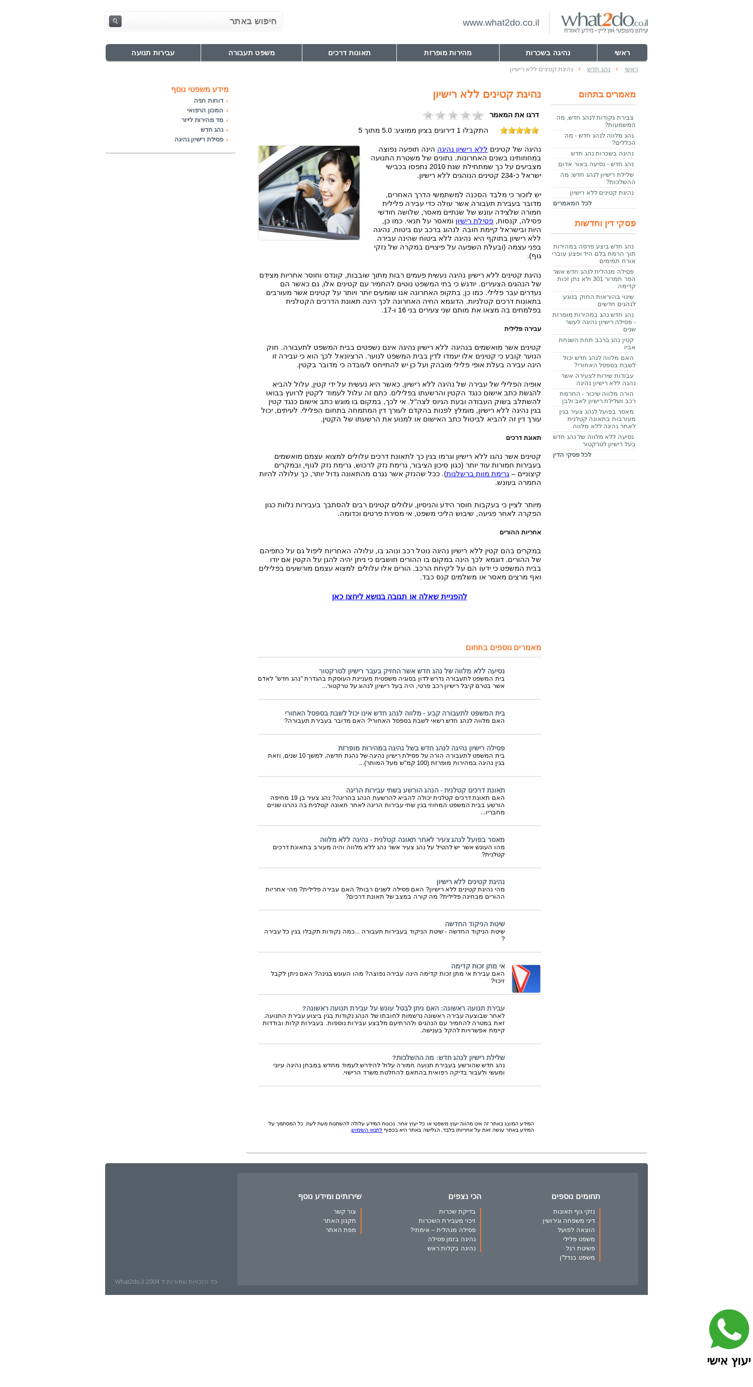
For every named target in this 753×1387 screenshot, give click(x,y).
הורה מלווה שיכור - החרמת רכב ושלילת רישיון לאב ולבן (598, 397)
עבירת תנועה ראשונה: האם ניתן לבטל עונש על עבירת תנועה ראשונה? (403, 1008)
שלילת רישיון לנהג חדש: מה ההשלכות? (448, 1057)
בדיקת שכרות (457, 1211)
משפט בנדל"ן (577, 1257)
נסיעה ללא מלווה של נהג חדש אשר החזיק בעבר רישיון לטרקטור (412, 671)
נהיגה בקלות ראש (451, 1248)
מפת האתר (341, 1229)
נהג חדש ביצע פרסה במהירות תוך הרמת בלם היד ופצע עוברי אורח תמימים (594, 254)
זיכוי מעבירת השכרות (447, 1220)
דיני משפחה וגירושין (569, 1220)
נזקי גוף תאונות (574, 1211)
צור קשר (345, 1211)
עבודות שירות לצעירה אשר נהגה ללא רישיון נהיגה (598, 379)
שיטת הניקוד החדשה (475, 924)
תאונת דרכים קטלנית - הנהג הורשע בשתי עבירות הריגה (425, 790)
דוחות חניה (208, 100)
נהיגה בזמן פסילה (452, 1239)
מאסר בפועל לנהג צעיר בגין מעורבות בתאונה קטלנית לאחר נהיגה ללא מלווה (597, 419)
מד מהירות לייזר (202, 120)
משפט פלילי (579, 1239)
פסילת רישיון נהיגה (198, 139)
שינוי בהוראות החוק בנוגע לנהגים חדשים (599, 300)
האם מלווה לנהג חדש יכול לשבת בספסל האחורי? (599, 361)
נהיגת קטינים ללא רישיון (471, 882)
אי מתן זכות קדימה (478, 966)
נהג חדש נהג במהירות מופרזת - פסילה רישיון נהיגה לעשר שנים (594, 322)
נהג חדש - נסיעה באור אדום (596, 164)
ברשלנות (477, 474)
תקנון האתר (340, 1220)
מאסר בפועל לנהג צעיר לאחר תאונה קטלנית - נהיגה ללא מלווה (412, 839)
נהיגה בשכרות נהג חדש (602, 153)
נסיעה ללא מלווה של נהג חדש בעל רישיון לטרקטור (594, 440)
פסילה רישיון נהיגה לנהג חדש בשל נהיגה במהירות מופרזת (421, 748)
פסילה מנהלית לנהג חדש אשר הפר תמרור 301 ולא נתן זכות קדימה (594, 279)
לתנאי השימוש (366, 1130)
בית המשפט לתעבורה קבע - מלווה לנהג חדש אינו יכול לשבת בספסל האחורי (395, 713)
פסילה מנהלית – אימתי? (443, 1229)
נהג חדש (212, 129)
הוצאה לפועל (576, 1229)
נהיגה (462, 149)
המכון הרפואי (205, 110)
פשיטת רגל (580, 1248)
